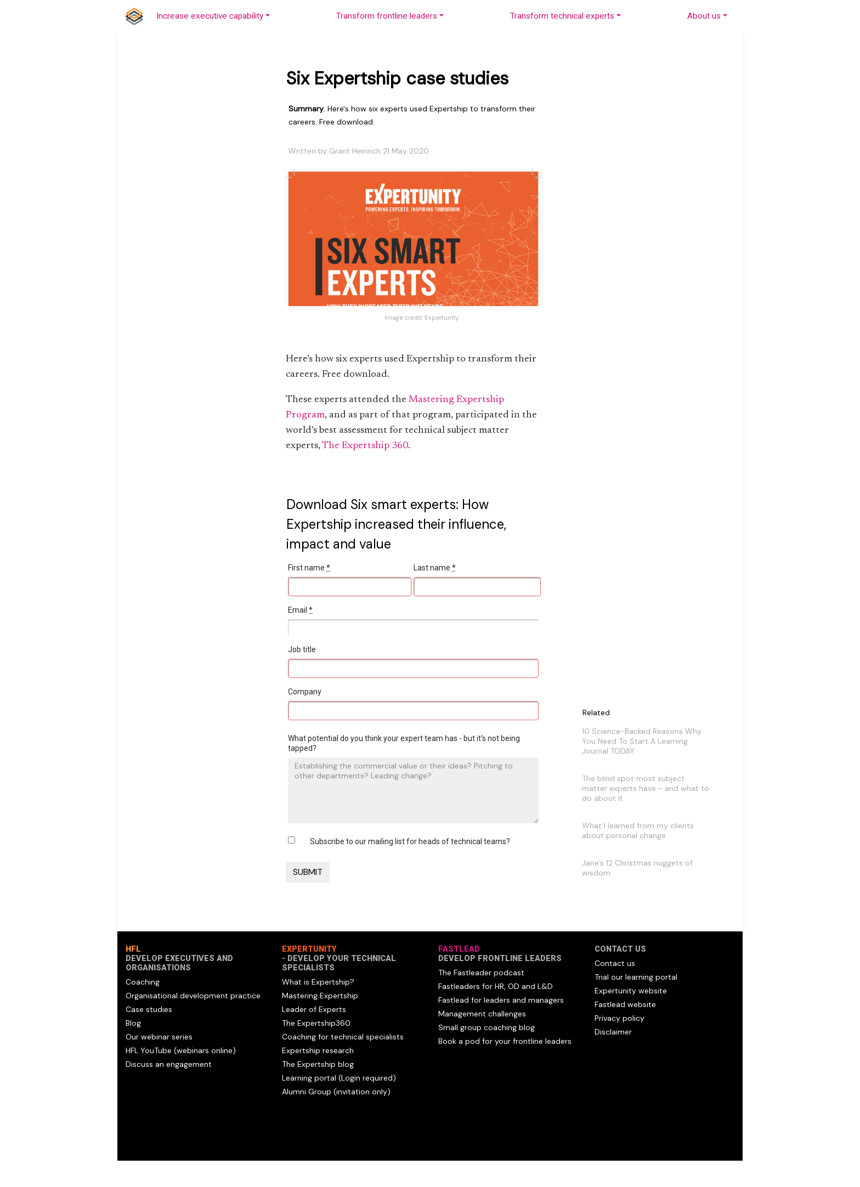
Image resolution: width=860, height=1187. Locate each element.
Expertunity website (631, 991)
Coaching (143, 982)
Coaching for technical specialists (343, 1037)
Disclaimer (613, 1032)
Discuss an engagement (169, 1064)
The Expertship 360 (365, 446)
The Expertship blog (318, 1064)
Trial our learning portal (636, 977)
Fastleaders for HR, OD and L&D (495, 986)
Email (300, 610)
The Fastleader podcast (481, 972)
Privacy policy (619, 1018)
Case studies (149, 1009)
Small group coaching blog (486, 1027)
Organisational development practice (193, 996)
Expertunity (442, 317)
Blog (133, 1023)
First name (309, 567)
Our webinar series (159, 1037)
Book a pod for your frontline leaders (505, 1041)
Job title (302, 649)
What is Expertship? (318, 982)
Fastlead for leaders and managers (501, 1000)
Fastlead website (625, 1004)
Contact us (615, 963)
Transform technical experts (562, 16)
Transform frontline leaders (386, 16)
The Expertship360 (316, 1023)
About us (704, 16)
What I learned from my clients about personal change (638, 830)
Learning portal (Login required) (339, 1078)
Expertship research (318, 1050)
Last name (435, 567)
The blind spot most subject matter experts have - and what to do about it (645, 788)
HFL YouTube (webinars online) (181, 1050)
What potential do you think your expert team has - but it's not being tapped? (404, 743)
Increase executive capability (209, 16)
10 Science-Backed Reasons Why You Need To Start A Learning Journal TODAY (641, 741)
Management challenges (482, 1014)
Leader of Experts (314, 1009)
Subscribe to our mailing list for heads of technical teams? (410, 841)
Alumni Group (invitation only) (336, 1091)
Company (304, 691)
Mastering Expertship (320, 996)
